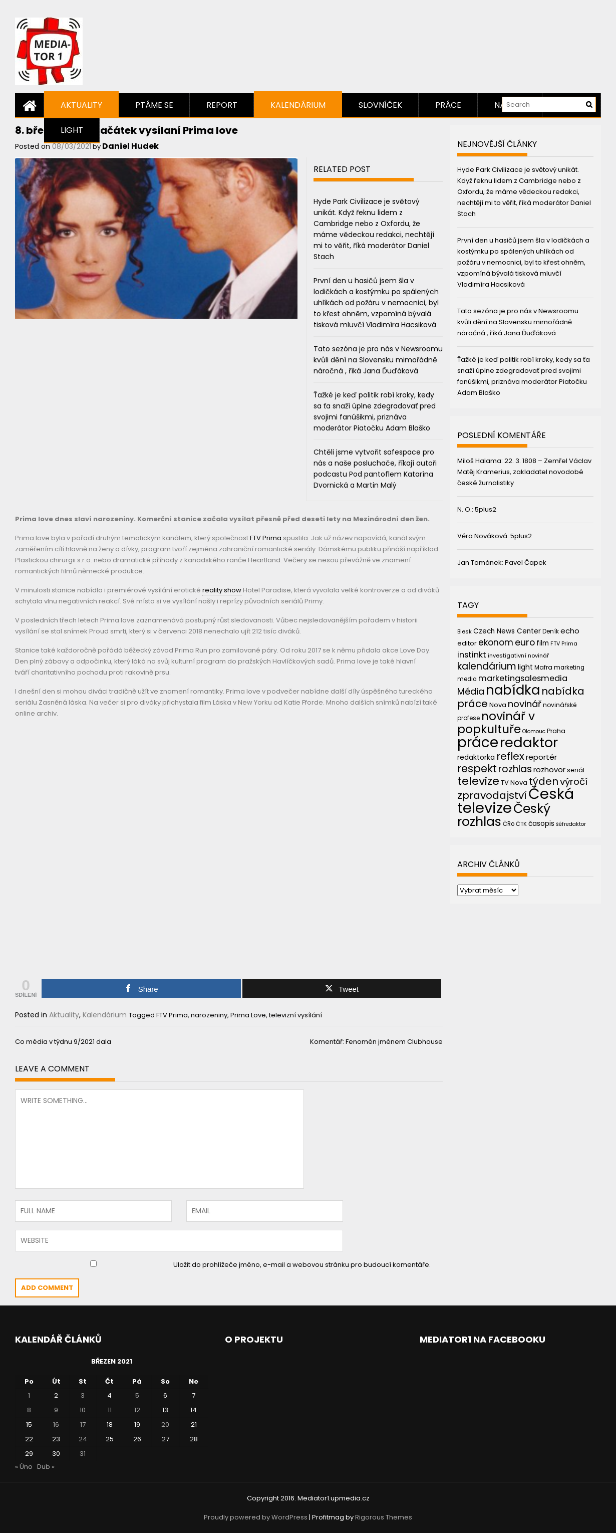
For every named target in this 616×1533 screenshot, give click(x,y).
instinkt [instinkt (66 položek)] (471, 655)
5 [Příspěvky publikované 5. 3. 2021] (137, 1395)
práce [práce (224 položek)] (477, 742)
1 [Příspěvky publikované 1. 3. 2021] (29, 1395)
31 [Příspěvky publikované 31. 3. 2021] (83, 1453)
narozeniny (209, 1015)
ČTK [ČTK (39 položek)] (521, 824)
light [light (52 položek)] (525, 667)
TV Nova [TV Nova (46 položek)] (514, 782)
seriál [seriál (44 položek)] (575, 770)
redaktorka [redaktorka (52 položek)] (476, 757)
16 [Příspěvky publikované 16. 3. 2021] (56, 1424)
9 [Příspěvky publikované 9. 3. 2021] (56, 1410)
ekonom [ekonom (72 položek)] (495, 642)
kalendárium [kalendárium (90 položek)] (486, 666)
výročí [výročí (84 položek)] (573, 781)
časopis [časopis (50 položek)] (541, 823)
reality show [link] (221, 590)
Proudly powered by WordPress (255, 1517)
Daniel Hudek (130, 146)
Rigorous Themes (383, 1517)
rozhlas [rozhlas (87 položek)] (515, 769)
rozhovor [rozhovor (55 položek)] (549, 770)
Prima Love (248, 1015)
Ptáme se (154, 105)
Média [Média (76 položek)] (470, 691)
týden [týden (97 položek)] (543, 781)
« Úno (24, 1466)
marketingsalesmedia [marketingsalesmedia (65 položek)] (522, 678)
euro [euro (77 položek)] (525, 642)
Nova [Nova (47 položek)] (497, 705)
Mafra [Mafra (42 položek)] (543, 667)
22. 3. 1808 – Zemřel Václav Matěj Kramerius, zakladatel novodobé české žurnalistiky (524, 472)
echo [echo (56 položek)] (569, 630)
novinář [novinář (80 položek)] (524, 704)
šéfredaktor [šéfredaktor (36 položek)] (571, 824)
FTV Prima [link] (265, 538)
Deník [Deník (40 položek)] (550, 631)
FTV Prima (172, 1015)
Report (221, 105)
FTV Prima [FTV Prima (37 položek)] (563, 643)
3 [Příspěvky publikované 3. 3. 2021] (83, 1395)
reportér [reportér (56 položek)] (541, 757)
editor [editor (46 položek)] (467, 643)
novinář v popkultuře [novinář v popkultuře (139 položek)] (496, 722)
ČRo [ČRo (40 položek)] (508, 824)
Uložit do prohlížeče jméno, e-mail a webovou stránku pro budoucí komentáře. (302, 1264)
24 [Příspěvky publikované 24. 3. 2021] (83, 1439)
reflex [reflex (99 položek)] (510, 756)
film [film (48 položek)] (542, 643)
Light (72, 130)
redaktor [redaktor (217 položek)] (529, 742)
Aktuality (81, 105)
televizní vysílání (295, 1015)
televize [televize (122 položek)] (478, 781)
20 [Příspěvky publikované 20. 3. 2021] (165, 1424)
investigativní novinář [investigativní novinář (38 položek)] (518, 655)
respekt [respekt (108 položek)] (477, 768)
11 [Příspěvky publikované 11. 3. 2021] (110, 1410)
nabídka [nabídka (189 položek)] (513, 690)
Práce (448, 105)
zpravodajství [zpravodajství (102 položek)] (492, 795)
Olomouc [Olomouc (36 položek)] (533, 731)
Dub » (46, 1466)
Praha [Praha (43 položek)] (556, 731)
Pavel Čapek (525, 562)
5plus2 (485, 509)
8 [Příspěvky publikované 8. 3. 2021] (29, 1410)
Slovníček (380, 105)
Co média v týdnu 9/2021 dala (63, 1041)
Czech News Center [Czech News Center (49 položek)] (507, 631)
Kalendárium (298, 105)
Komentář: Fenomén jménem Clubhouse (376, 1041)
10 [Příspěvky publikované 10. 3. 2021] (83, 1410)
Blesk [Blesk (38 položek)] (464, 631)
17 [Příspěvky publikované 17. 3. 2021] (83, 1424)
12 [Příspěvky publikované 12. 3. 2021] (137, 1410)
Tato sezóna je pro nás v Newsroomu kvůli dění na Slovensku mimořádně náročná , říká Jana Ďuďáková (378, 360)
